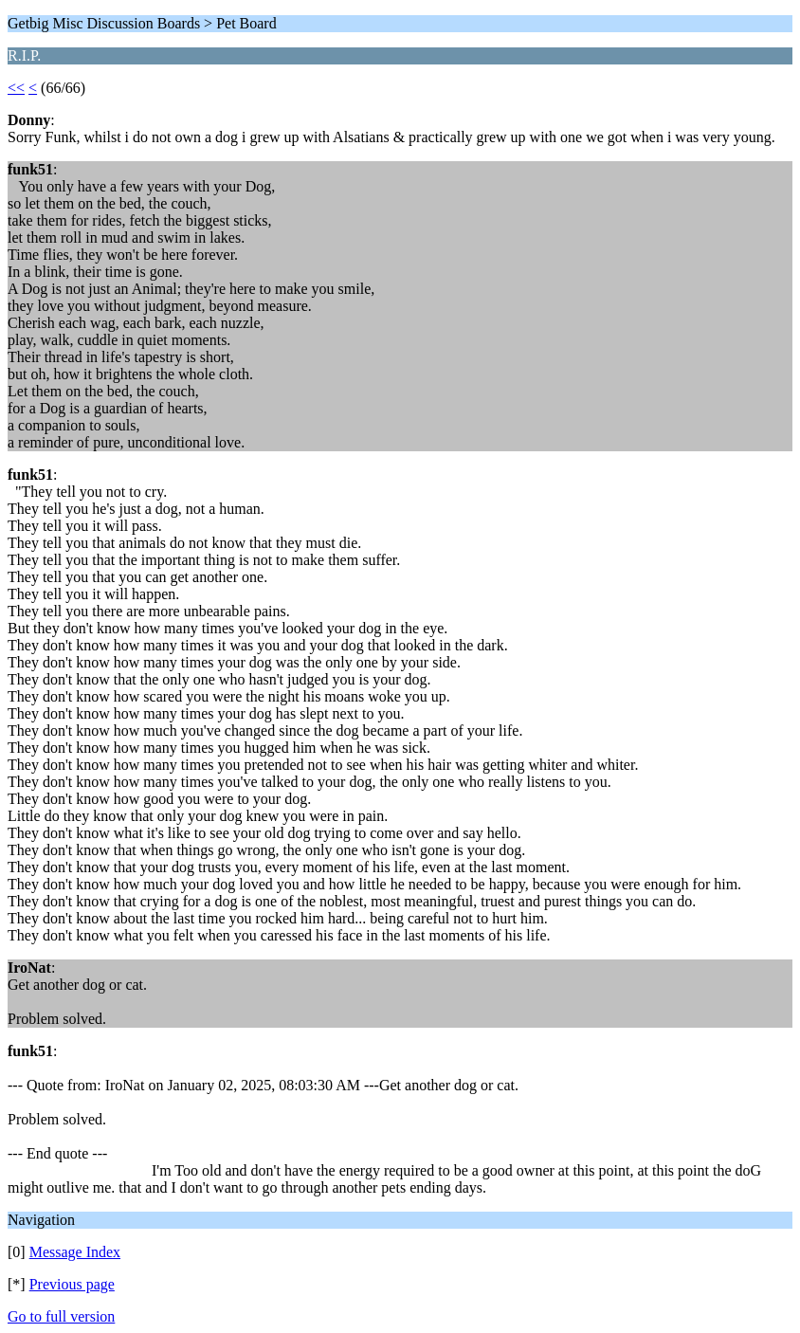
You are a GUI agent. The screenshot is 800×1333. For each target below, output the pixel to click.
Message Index (74, 1252)
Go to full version (61, 1316)
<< (16, 88)
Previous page (72, 1284)
